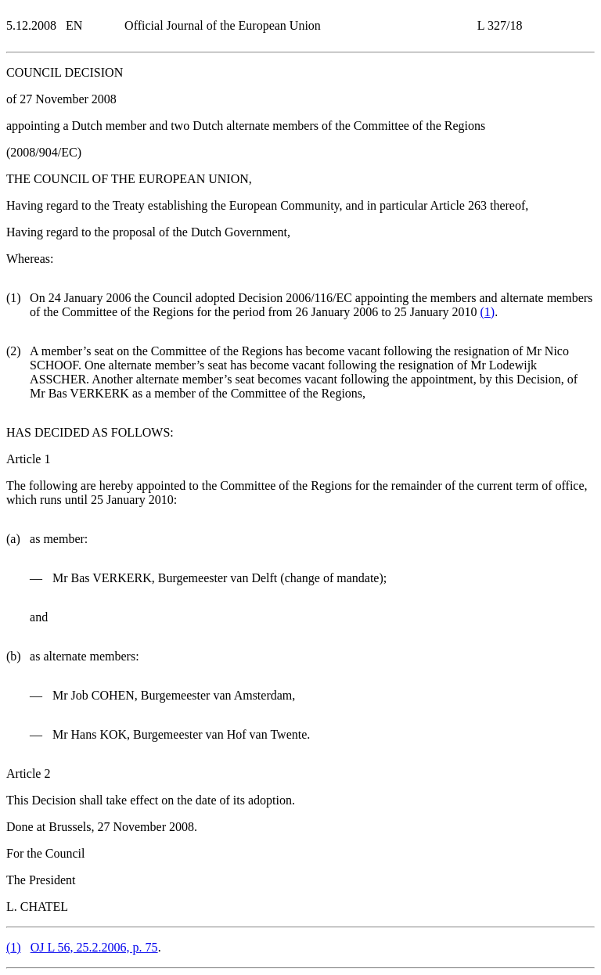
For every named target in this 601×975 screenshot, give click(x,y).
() (487, 311)
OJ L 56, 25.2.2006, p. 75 (94, 947)
